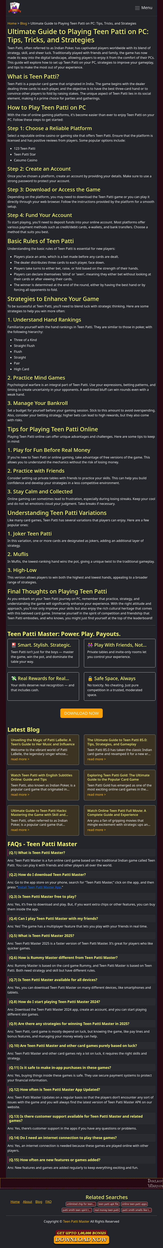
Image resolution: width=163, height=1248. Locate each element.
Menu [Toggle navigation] (143, 8)
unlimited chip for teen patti (81, 1204)
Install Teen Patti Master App (39, 887)
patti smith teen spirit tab (77, 1210)
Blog (23, 23)
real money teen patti (107, 1210)
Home (12, 23)
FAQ (48, 1201)
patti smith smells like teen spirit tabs (137, 1210)
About (27, 1201)
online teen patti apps (134, 1204)
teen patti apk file (108, 1204)
